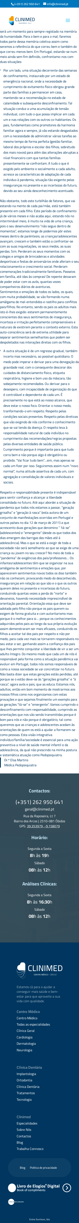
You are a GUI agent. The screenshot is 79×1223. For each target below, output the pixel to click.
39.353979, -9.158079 (43, 826)
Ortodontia (24, 1080)
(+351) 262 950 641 (27, 4)
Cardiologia (24, 1037)
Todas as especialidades (33, 1024)
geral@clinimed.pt (39, 809)
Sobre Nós (24, 1129)
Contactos (24, 1136)
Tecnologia (24, 1099)
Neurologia (24, 1050)
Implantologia (26, 1074)
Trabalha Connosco (30, 1149)
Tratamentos (26, 1093)
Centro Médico (27, 1018)
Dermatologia (26, 1043)
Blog (20, 1142)
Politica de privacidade (43, 1168)
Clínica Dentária (28, 1086)
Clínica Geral (26, 1030)
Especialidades (27, 1123)
